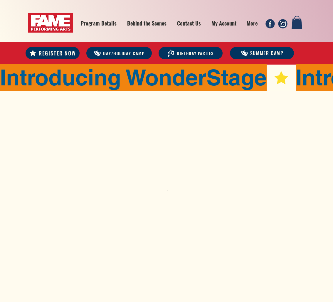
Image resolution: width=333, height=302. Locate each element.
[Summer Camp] (262, 53)
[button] (98, 23)
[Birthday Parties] (191, 53)
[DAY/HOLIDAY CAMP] (119, 53)
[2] (282, 23)
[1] (270, 23)
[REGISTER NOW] (53, 53)
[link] (296, 22)
